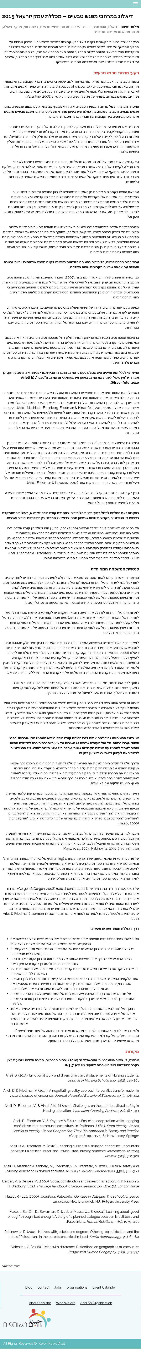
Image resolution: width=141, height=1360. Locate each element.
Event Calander (104, 1287)
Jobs (58, 1287)
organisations (77, 1287)
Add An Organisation (96, 1303)
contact (43, 1287)
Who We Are (65, 1303)
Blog (28, 1287)
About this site (40, 1303)
